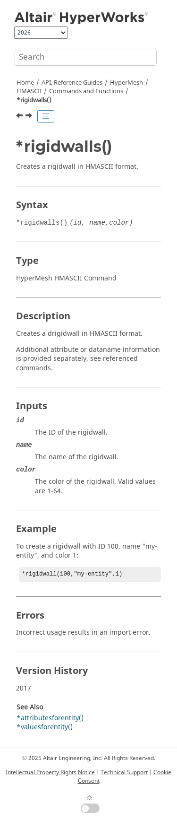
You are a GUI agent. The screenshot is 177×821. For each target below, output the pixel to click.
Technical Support (124, 772)
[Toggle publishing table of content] (45, 116)
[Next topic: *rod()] (30, 116)
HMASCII (29, 91)
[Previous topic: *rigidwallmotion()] (20, 116)
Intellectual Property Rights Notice (50, 772)
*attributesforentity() (50, 719)
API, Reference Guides (72, 83)
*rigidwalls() (34, 100)
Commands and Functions (86, 91)
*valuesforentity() (45, 728)
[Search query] (86, 57)
